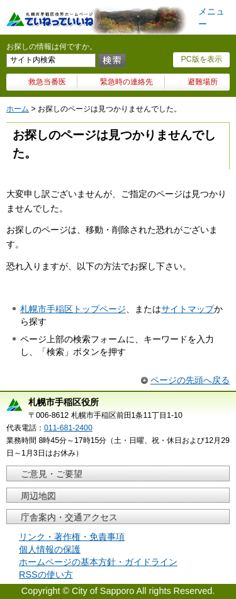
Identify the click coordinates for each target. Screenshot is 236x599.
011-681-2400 (68, 427)
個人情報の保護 (50, 549)
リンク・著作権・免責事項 (72, 537)
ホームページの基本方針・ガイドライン (98, 562)
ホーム (17, 108)
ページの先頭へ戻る (190, 380)
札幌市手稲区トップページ (73, 309)
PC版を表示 (201, 59)
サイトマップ (187, 309)
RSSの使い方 (46, 574)
